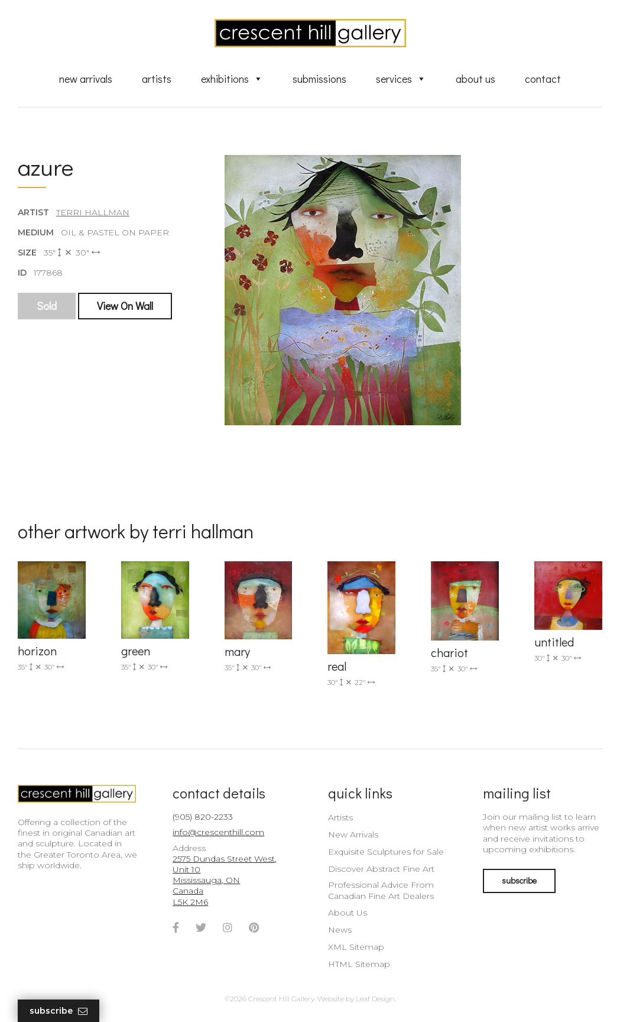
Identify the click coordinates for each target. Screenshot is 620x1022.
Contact (543, 79)
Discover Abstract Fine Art (381, 868)
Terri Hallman (92, 212)
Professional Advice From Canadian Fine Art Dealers (381, 890)
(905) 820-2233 (203, 816)
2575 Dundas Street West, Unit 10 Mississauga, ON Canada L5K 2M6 (225, 880)
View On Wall (125, 306)
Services (401, 79)
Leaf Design (375, 998)
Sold (47, 306)
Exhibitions (232, 79)
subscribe (519, 880)
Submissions (319, 79)
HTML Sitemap (359, 964)
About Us (475, 79)
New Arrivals (85, 79)
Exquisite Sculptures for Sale (386, 851)
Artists (156, 79)
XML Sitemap (356, 947)
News (340, 929)
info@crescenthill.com (218, 832)
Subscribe (58, 1011)
